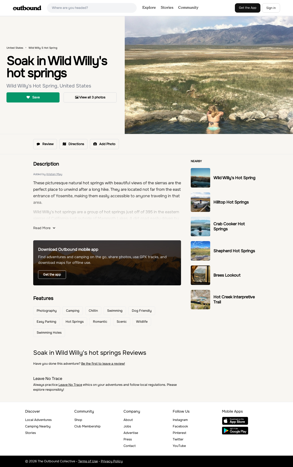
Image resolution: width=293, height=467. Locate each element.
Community (188, 8)
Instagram (180, 420)
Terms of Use (88, 461)
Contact (130, 446)
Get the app (52, 274)
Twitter (178, 439)
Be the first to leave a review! (103, 363)
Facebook (180, 426)
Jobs (127, 426)
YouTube (179, 446)
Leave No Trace (70, 385)
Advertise (131, 433)
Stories (167, 8)
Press (128, 439)
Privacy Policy (112, 461)
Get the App (247, 8)
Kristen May (54, 174)
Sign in (271, 8)
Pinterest (179, 433)
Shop (78, 420)
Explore (149, 8)
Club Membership (87, 426)
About (128, 420)
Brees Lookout (226, 275)
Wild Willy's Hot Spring (234, 177)
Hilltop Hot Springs (231, 202)
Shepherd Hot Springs (234, 250)
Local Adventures (38, 420)
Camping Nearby (38, 426)
